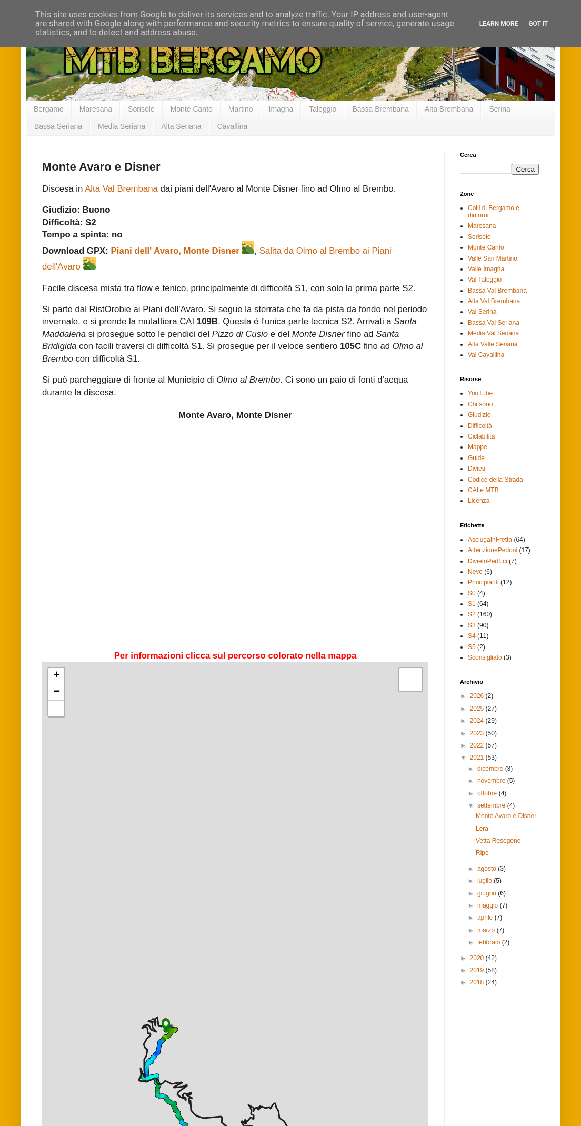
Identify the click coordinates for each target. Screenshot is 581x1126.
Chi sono (480, 404)
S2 (472, 614)
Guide (476, 458)
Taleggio (322, 109)
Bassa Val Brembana (497, 290)
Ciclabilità (481, 436)
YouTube (480, 393)
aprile (486, 917)
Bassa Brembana (380, 109)
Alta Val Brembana (121, 189)
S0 (472, 593)
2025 (478, 708)
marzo (487, 930)
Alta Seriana (181, 126)
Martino (240, 109)
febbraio (489, 942)
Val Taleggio (485, 279)
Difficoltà (480, 426)
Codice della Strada (495, 479)
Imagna (281, 109)
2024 (478, 720)
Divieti (476, 468)
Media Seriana (121, 126)
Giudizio (479, 414)
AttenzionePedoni (492, 550)
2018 (478, 982)
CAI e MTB (483, 490)
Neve (475, 571)
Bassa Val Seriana (493, 322)
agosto (487, 868)
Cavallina (232, 126)
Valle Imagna (486, 269)
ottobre (488, 793)
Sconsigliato (485, 657)
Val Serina (482, 311)
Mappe (477, 447)
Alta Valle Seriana (493, 344)
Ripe (482, 852)
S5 (472, 647)
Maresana (95, 109)
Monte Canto (192, 109)
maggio (488, 905)
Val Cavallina (486, 354)
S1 (472, 603)
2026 (478, 696)
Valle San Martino (492, 258)
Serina (499, 109)
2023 (478, 733)
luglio (485, 880)
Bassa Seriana (58, 126)
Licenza (478, 500)
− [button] (56, 692)
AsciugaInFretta (490, 539)
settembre (492, 805)
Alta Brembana (449, 109)
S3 (472, 625)
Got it (538, 23)
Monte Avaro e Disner (506, 816)
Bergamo (49, 109)
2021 (478, 757)
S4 (472, 636)
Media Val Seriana (493, 333)
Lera (482, 828)
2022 (478, 745)
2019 (478, 970)
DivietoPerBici (487, 561)
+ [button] (56, 676)
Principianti (483, 582)
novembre (492, 780)
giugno (487, 893)
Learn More (498, 23)
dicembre (491, 768)
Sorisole (141, 109)
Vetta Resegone (498, 840)
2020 (478, 958)
